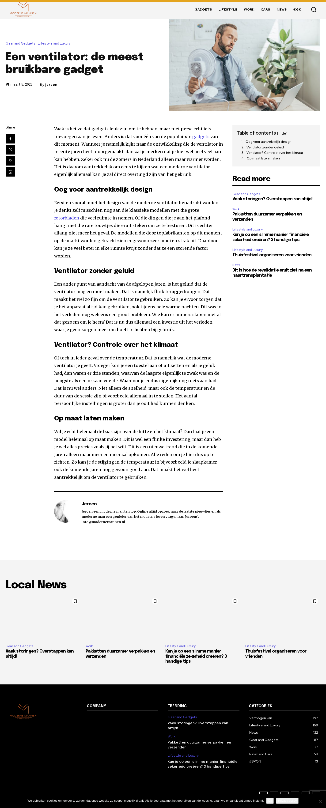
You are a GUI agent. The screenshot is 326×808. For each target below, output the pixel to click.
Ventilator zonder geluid (265, 147)
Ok (270, 800)
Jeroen (51, 85)
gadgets (200, 136)
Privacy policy (287, 800)
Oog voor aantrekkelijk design (269, 142)
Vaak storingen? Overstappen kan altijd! (272, 199)
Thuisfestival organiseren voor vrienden (271, 255)
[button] (313, 9)
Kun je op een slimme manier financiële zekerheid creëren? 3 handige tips (196, 656)
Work (236, 209)
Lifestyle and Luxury (55, 43)
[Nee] (320, 801)
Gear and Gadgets (22, 43)
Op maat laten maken (263, 158)
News (236, 265)
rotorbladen (66, 218)
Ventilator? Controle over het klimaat (274, 153)
